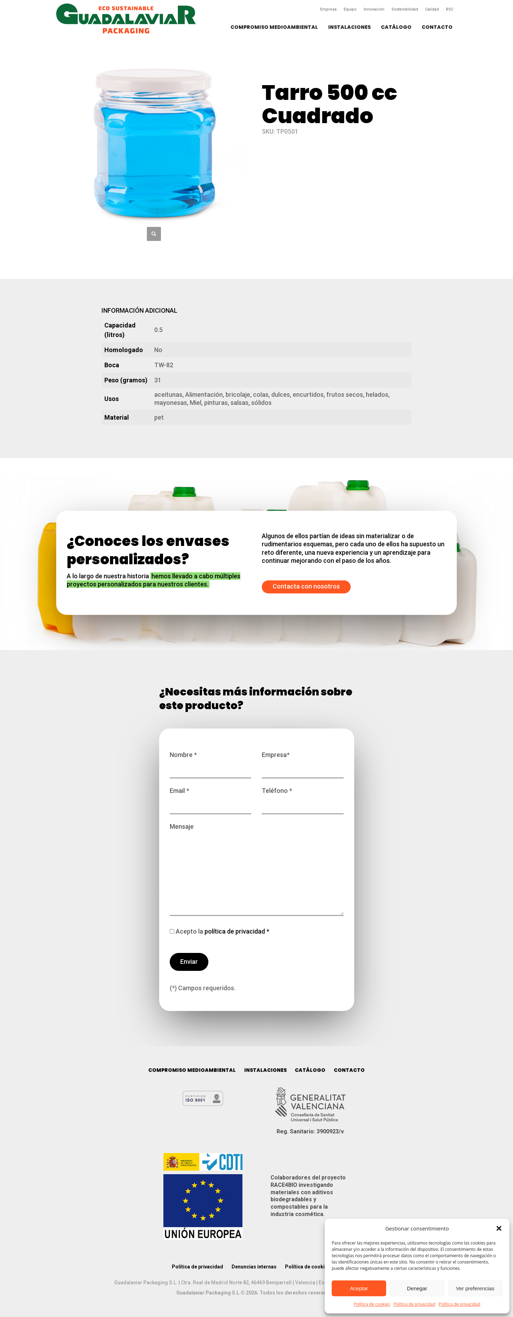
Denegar (417, 1288)
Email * (211, 797)
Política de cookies (372, 1304)
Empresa (328, 9)
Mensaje (257, 870)
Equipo (350, 9)
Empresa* (303, 761)
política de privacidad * (236, 931)
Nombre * (211, 761)
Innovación (374, 9)
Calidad (432, 9)
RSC (449, 9)
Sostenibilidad (404, 9)
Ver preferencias (475, 1288)
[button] (498, 1228)
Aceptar (359, 1288)
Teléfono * (303, 797)
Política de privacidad (414, 1304)
